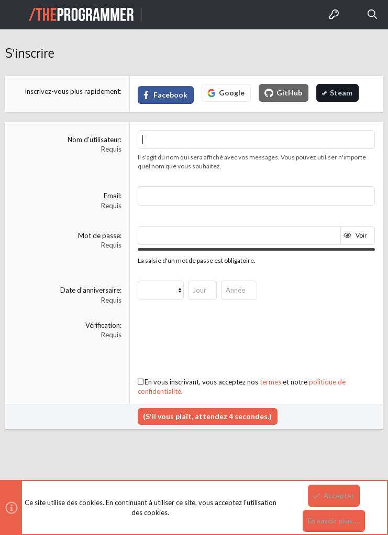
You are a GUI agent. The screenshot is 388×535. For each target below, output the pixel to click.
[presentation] (217, 340)
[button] (15, 14)
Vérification (102, 325)
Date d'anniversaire (90, 290)
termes (270, 382)
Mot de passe (99, 235)
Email (112, 195)
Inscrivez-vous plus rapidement (72, 91)
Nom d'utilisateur (94, 139)
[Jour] (202, 290)
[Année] (239, 290)
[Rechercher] (372, 14)
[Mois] (161, 290)
